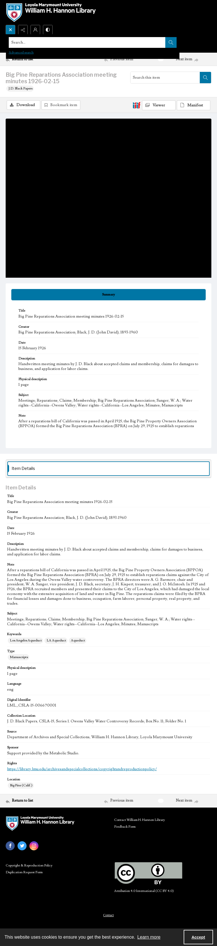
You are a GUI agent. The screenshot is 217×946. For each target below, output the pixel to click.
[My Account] (35, 29)
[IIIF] (136, 105)
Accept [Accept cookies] (198, 937)
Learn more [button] (148, 937)
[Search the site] (87, 42)
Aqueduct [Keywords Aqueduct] (78, 640)
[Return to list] (32, 59)
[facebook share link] (10, 845)
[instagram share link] (33, 845)
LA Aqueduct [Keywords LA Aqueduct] (56, 640)
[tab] (108, 294)
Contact (108, 915)
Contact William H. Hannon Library (139, 820)
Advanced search (21, 52)
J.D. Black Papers (20, 88)
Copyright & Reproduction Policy (29, 865)
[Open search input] (10, 29)
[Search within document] (205, 77)
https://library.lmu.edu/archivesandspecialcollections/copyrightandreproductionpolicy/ (82, 769)
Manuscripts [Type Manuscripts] (19, 657)
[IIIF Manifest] (194, 105)
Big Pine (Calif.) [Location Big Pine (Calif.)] (21, 785)
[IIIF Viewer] (159, 105)
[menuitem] (108, 914)
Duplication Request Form (24, 872)
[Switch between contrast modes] (47, 29)
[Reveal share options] (22, 29)
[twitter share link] (22, 845)
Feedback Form (125, 827)
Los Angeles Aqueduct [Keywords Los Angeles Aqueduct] (26, 640)
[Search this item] (165, 77)
